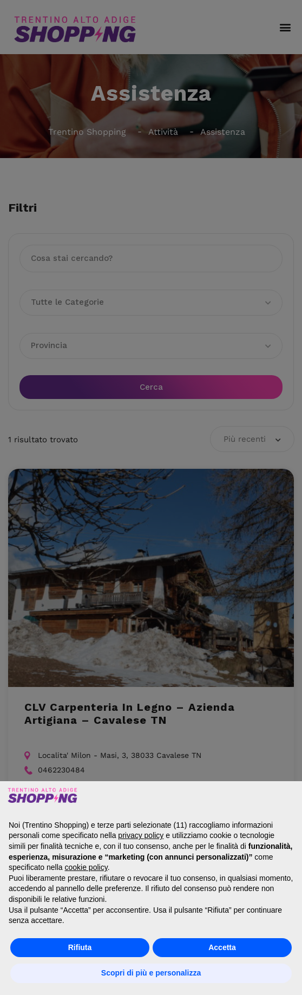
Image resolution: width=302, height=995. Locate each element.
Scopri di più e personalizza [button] (151, 972)
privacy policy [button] (140, 835)
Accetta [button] (222, 947)
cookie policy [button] (86, 867)
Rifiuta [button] (80, 947)
